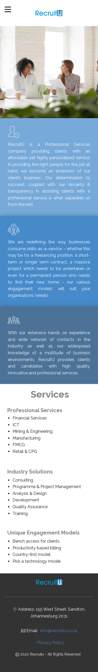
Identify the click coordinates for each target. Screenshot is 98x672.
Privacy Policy (50, 642)
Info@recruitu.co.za (58, 630)
